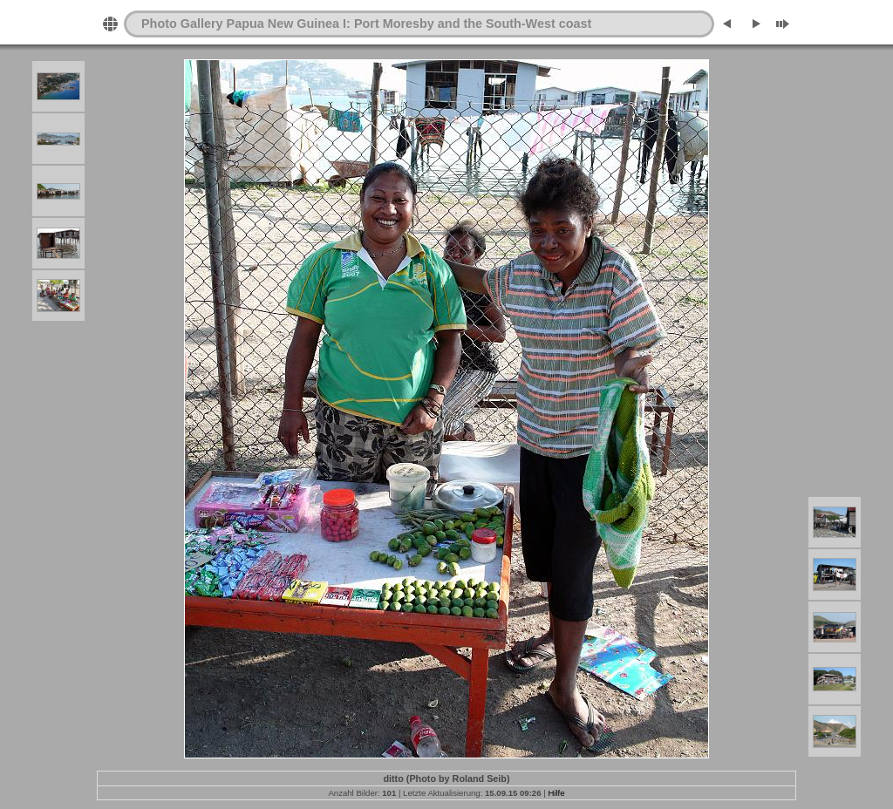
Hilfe (556, 793)
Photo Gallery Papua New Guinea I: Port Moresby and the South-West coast (366, 24)
